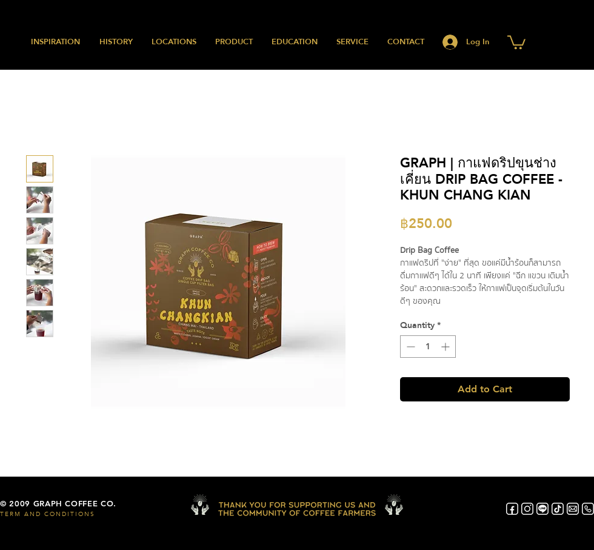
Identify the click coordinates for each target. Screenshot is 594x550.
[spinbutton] (428, 346)
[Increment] (446, 346)
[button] (516, 41)
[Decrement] (409, 346)
